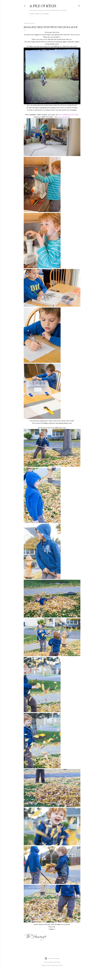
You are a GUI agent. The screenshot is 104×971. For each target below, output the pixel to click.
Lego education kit (64, 117)
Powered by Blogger (52, 958)
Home (32, 14)
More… (46, 14)
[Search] (79, 5)
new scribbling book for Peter (68, 114)
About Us (39, 14)
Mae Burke (57, 962)
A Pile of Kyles (43, 6)
